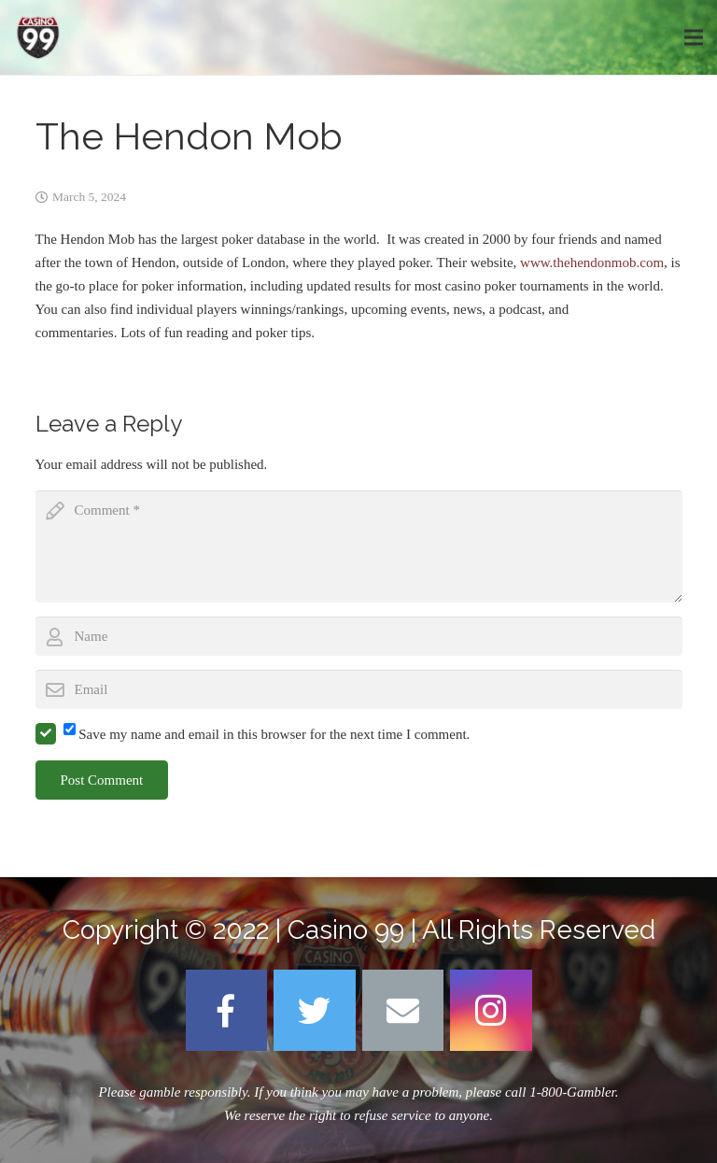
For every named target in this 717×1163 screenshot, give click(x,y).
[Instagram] (491, 1011)
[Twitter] (315, 1011)
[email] (358, 689)
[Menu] (693, 37)
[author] (358, 636)
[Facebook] (227, 1011)
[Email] (403, 1011)
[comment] (358, 546)
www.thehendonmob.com (592, 262)
